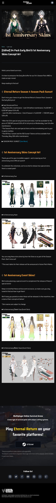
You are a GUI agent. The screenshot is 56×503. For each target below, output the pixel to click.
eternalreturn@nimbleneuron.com (23, 497)
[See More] (24, 141)
